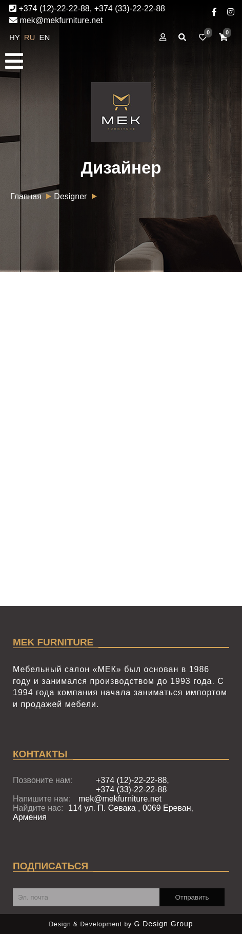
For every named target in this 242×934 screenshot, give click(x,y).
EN (44, 37)
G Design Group (163, 924)
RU (30, 37)
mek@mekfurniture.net (56, 20)
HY (15, 37)
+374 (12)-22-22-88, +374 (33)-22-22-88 (87, 8)
